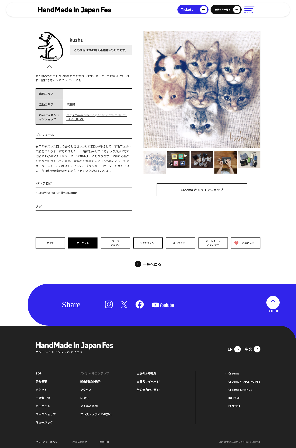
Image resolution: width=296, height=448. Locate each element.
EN (230, 349)
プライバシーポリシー (48, 442)
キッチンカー (180, 243)
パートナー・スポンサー (213, 242)
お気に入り (245, 243)
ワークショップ (115, 242)
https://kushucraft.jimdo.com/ (56, 193)
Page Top (273, 310)
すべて (50, 243)
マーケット (83, 243)
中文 (248, 349)
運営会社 (104, 442)
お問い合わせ (79, 442)
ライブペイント (148, 243)
